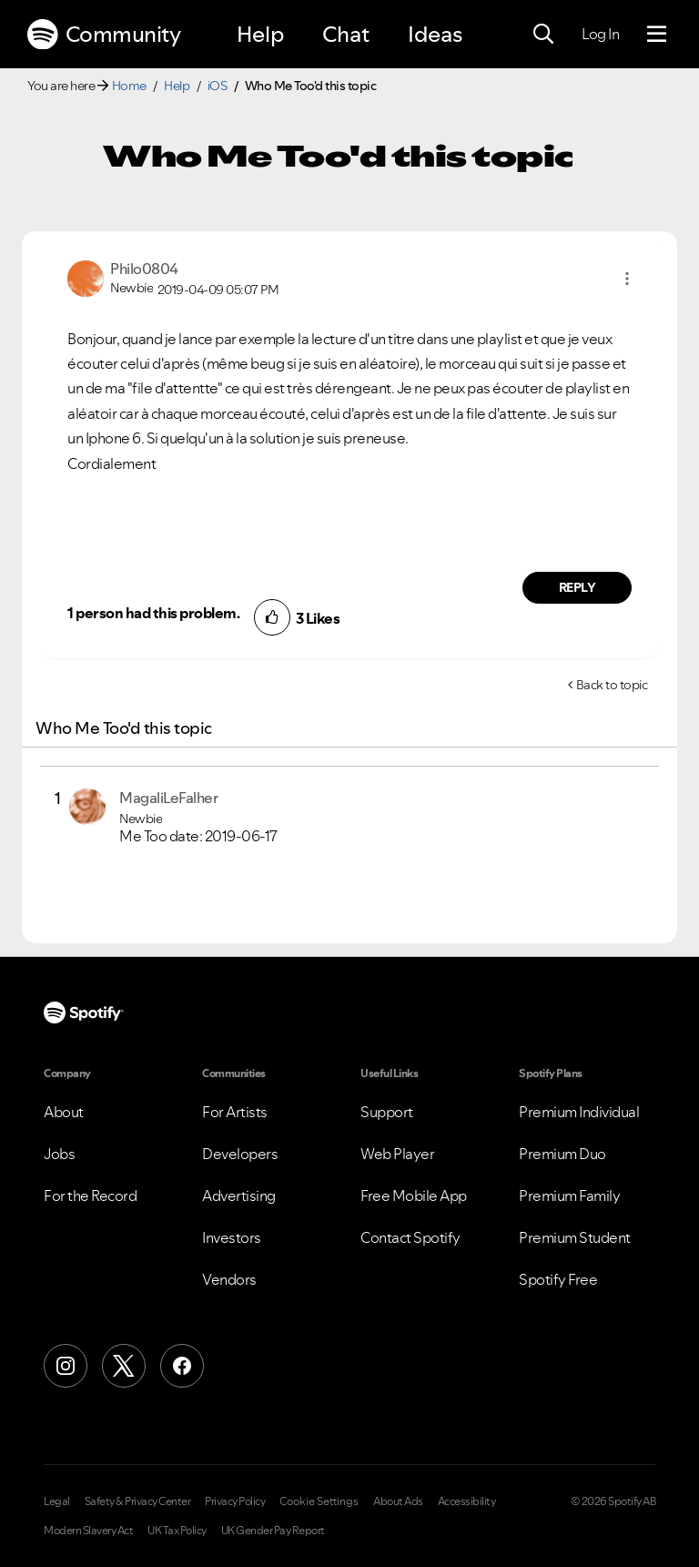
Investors (231, 1237)
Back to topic (612, 685)
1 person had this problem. (153, 613)
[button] (627, 278)
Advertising (239, 1195)
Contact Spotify (410, 1237)
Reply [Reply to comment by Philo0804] (577, 587)
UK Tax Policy (177, 1530)
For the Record (90, 1195)
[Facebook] (182, 1366)
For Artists (235, 1112)
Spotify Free (558, 1279)
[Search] (543, 34)
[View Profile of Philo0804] (144, 269)
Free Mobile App (413, 1195)
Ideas (435, 34)
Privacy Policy (235, 1501)
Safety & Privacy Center (138, 1501)
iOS (218, 85)
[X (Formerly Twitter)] (124, 1366)
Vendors (229, 1279)
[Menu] (657, 34)
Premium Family (569, 1195)
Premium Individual (579, 1112)
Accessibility (467, 1501)
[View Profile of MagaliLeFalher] (168, 798)
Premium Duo (562, 1154)
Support (386, 1112)
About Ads (398, 1501)
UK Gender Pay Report (273, 1530)
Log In (600, 34)
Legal (57, 1501)
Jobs (59, 1154)
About (64, 1112)
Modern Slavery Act (88, 1530)
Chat (346, 34)
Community (103, 34)
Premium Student (575, 1237)
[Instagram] (65, 1366)
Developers (240, 1154)
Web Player (397, 1154)
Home (129, 85)
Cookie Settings (319, 1501)
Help (260, 34)
